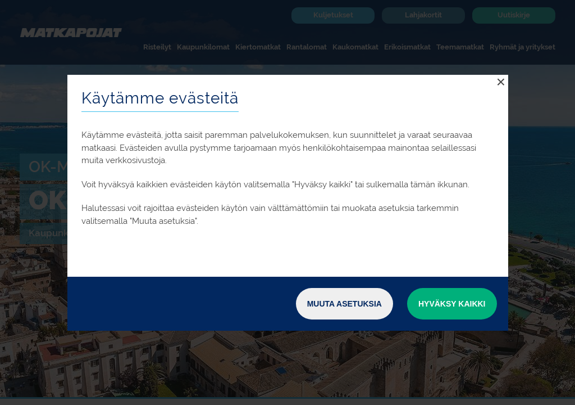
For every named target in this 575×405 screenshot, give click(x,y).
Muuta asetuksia (344, 303)
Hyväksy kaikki (452, 303)
